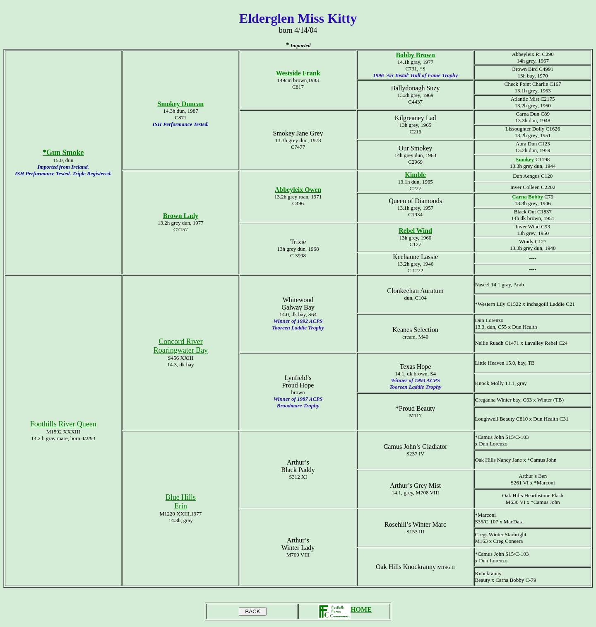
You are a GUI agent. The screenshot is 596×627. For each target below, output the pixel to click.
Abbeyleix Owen (298, 189)
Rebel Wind (415, 230)
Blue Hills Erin (181, 501)
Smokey (525, 159)
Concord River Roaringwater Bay (181, 345)
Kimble (415, 174)
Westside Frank (298, 73)
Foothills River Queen (63, 424)
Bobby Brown (415, 54)
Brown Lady (181, 215)
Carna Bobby (527, 197)
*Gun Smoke (63, 152)
